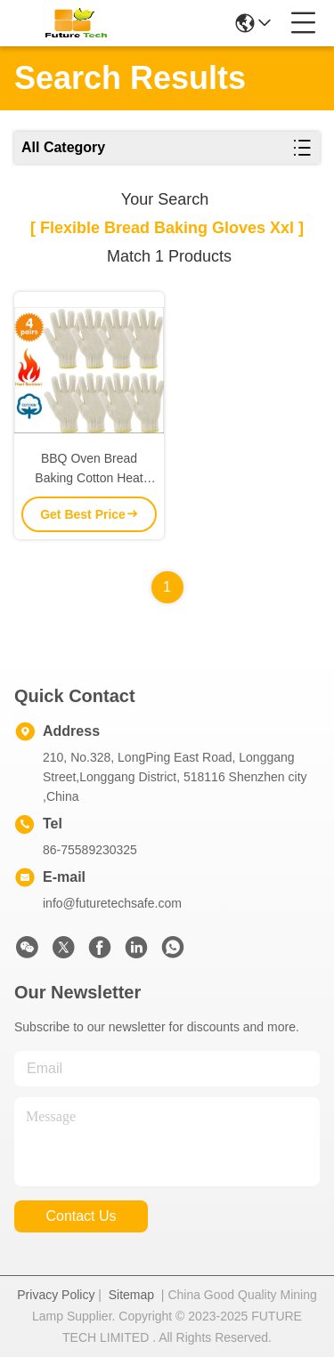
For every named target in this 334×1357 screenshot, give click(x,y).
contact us (80, 1216)
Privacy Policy (55, 1295)
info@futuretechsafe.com (112, 903)
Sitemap (131, 1295)
